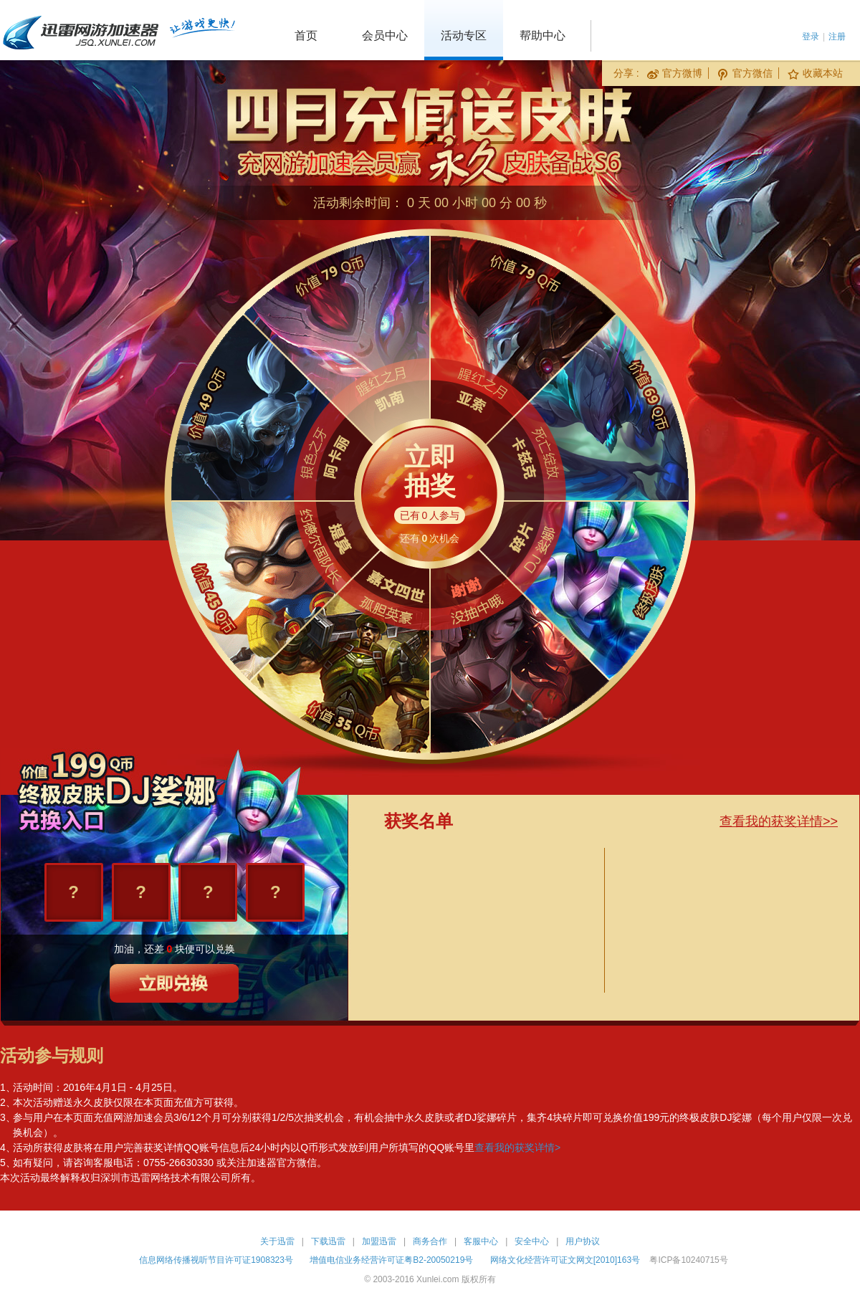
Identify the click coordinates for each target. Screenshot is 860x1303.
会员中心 (385, 35)
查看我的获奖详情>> (779, 821)
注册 (837, 37)
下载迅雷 (328, 1241)
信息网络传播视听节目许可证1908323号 (216, 1260)
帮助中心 (542, 35)
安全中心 (532, 1241)
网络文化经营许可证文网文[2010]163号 (565, 1260)
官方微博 (674, 73)
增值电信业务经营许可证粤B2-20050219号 (391, 1260)
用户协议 (582, 1241)
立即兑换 (175, 983)
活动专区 (464, 35)
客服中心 (481, 1241)
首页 (306, 35)
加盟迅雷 (379, 1241)
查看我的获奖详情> (517, 1147)
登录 (810, 37)
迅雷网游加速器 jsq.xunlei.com (118, 30)
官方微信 (745, 73)
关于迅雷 (277, 1241)
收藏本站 (815, 73)
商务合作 (430, 1241)
